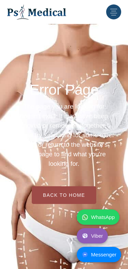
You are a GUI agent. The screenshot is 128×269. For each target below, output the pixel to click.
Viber (92, 236)
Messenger (99, 254)
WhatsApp (98, 217)
